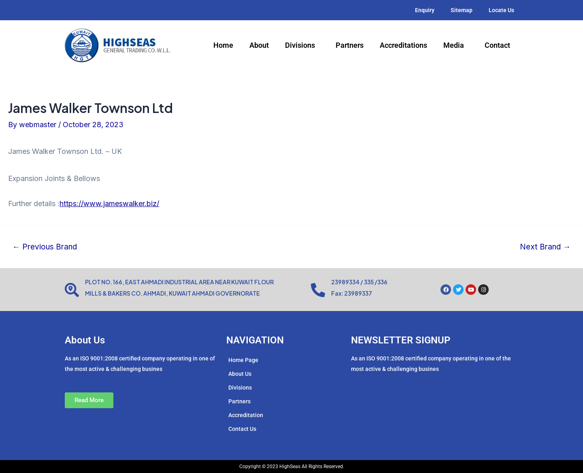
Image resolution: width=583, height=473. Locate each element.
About (259, 45)
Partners (350, 45)
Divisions (302, 45)
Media (455, 45)
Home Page (243, 360)
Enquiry (424, 10)
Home (223, 45)
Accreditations (403, 45)
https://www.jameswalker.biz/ (109, 203)
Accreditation (245, 415)
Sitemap (461, 10)
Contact (497, 45)
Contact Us (242, 429)
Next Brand (544, 247)
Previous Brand (45, 247)
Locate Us (501, 10)
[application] (318, 46)
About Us (239, 374)
